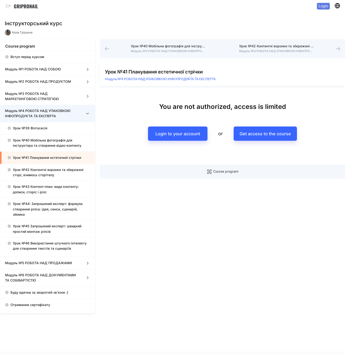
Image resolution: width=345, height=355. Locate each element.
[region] (47, 182)
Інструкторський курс (33, 23)
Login (323, 6)
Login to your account (177, 133)
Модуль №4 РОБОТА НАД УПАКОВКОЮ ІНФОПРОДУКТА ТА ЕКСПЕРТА (160, 79)
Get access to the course (265, 133)
